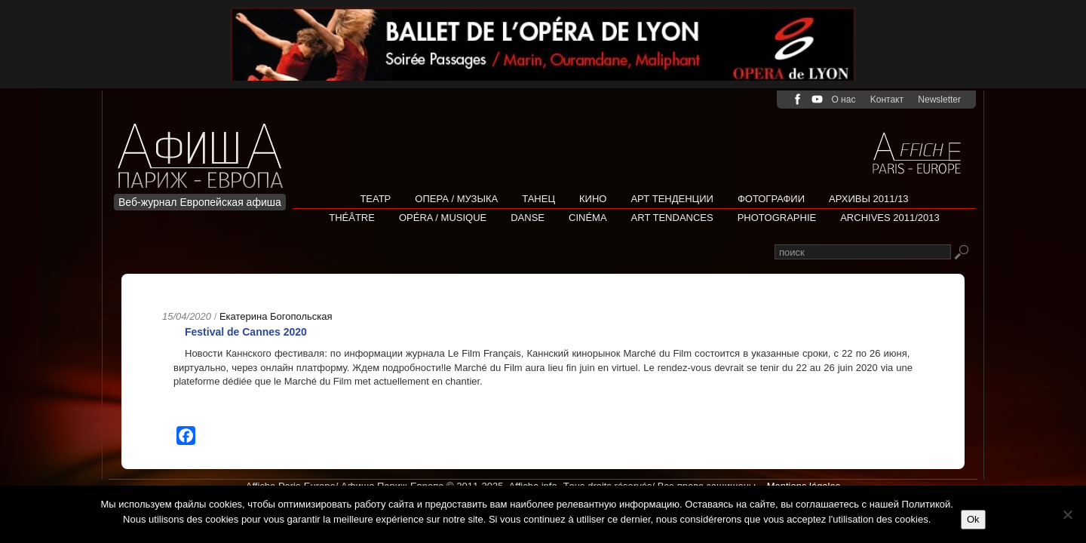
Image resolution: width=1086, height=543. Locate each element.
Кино (592, 198)
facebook (797, 99)
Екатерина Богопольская (276, 316)
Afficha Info (205, 146)
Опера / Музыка (456, 198)
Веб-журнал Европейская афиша (199, 202)
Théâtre (352, 217)
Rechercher (961, 253)
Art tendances (672, 217)
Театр (375, 198)
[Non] (1067, 514)
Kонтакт (886, 99)
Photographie (777, 217)
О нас (843, 99)
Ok (973, 519)
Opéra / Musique (442, 217)
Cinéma (588, 217)
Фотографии (771, 198)
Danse (528, 217)
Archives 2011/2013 (890, 217)
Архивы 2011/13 (869, 198)
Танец (538, 198)
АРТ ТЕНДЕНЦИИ (671, 198)
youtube (817, 99)
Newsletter (939, 99)
